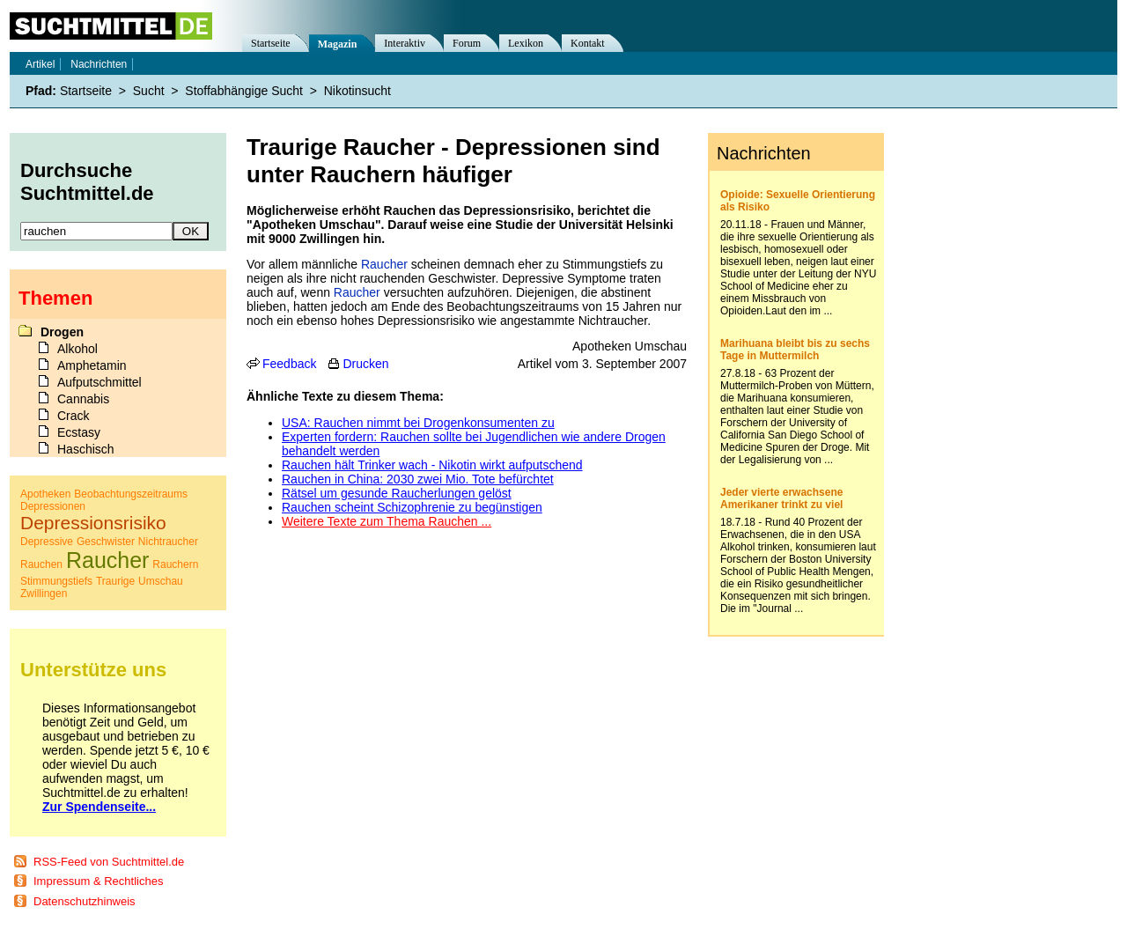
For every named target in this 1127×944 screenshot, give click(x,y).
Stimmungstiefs (56, 581)
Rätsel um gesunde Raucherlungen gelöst (397, 493)
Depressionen (52, 506)
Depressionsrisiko (93, 523)
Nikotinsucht (357, 91)
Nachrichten (98, 64)
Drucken (365, 364)
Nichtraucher (168, 541)
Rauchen (41, 564)
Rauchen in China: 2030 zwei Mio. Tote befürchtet (418, 479)
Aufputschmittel (99, 382)
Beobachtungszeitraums (131, 494)
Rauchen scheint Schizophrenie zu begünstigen (412, 507)
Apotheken (45, 494)
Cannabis (83, 399)
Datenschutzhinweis (84, 901)
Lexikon (525, 43)
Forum (467, 43)
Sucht (149, 91)
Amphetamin (92, 365)
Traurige (115, 581)
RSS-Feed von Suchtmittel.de (108, 861)
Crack (73, 416)
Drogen (62, 332)
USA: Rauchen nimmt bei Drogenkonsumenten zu (418, 423)
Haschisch (85, 449)
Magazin (337, 44)
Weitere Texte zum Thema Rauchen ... (386, 521)
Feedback (289, 364)
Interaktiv (404, 43)
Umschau (160, 581)
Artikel (40, 64)
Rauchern (175, 564)
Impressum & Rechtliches (98, 881)
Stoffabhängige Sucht (244, 91)
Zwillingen (43, 593)
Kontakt (588, 43)
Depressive (46, 541)
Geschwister (106, 541)
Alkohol (77, 349)
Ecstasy (78, 432)
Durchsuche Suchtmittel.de (87, 181)
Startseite (271, 43)
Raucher (384, 264)
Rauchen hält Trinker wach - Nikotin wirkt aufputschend (432, 465)
